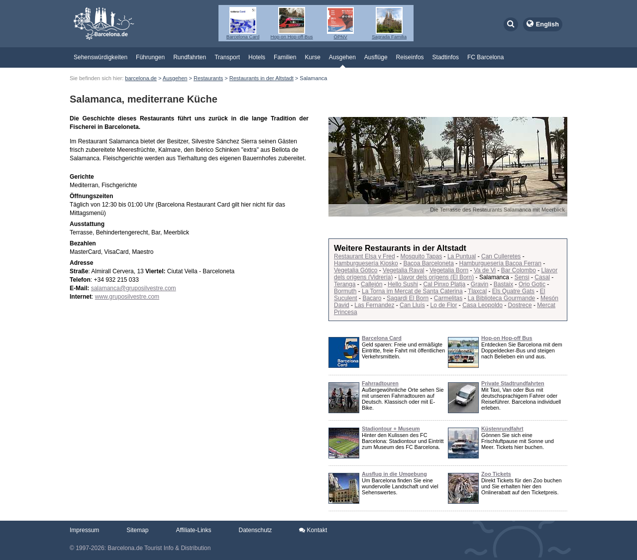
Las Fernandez (374, 305)
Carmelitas (448, 298)
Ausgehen (342, 57)
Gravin (479, 284)
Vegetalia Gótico (355, 270)
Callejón (371, 284)
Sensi (522, 277)
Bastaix (503, 284)
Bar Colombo (518, 270)
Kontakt (313, 530)
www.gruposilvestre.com (127, 296)
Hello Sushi (403, 284)
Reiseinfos (410, 57)
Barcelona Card (382, 338)
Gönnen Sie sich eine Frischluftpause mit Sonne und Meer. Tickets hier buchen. (517, 441)
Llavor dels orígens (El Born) (436, 277)
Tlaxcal (477, 291)
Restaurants (208, 78)
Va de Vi (485, 270)
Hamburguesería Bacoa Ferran (500, 263)
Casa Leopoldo (482, 305)
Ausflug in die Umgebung (394, 474)
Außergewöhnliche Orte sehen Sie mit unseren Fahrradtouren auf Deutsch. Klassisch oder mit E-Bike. (402, 399)
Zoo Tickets (496, 474)
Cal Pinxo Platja (444, 284)
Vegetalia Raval (403, 270)
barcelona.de (141, 78)
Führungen (150, 57)
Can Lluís (412, 305)
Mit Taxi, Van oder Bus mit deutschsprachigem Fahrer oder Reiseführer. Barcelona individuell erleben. (521, 399)
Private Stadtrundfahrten (512, 383)
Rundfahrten (189, 57)
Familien (285, 57)
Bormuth (345, 291)
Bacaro (371, 298)
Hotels (256, 57)
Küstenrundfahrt (502, 429)
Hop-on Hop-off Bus (506, 338)
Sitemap (137, 530)
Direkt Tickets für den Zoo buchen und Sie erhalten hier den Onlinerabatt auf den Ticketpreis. (521, 486)
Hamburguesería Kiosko (366, 263)
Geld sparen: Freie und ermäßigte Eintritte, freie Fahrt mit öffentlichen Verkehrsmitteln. (403, 350)
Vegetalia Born (448, 270)
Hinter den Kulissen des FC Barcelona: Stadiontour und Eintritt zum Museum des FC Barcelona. (402, 441)
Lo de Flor (443, 305)
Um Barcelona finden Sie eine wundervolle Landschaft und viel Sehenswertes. (400, 486)
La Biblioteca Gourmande (501, 298)
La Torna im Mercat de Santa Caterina (412, 291)
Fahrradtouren (380, 383)
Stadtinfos (445, 57)
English (547, 24)
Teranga (344, 284)
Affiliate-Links (193, 530)
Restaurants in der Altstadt (261, 78)
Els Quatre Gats (513, 291)
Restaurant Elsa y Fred (364, 256)
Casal (542, 277)
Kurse (312, 57)
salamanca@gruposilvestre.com (133, 288)
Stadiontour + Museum (391, 429)
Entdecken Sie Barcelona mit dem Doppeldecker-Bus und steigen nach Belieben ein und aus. (521, 350)
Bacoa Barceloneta (428, 263)
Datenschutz (255, 530)
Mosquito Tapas (421, 256)
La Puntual (461, 256)
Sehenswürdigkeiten (100, 57)
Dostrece (520, 305)
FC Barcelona (485, 57)
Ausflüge (376, 57)
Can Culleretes (501, 256)
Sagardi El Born (407, 298)
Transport (227, 57)
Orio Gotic (532, 284)
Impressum (84, 530)
